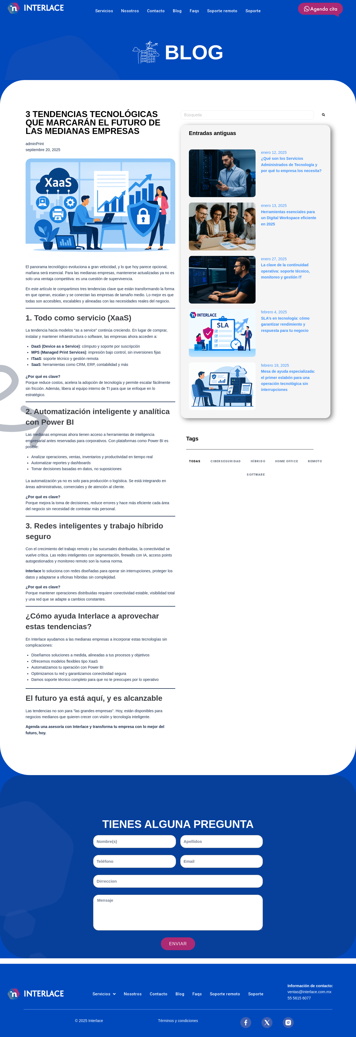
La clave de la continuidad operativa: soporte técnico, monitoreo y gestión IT (285, 271)
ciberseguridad (225, 461)
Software (256, 474)
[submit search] (323, 115)
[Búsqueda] (247, 115)
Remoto (315, 461)
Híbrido (258, 461)
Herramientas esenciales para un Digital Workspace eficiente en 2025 (288, 218)
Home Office (286, 461)
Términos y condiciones (178, 1020)
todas (195, 461)
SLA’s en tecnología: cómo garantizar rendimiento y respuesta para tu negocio (285, 324)
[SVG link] (320, 10)
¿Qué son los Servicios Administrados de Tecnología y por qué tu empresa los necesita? (291, 164)
